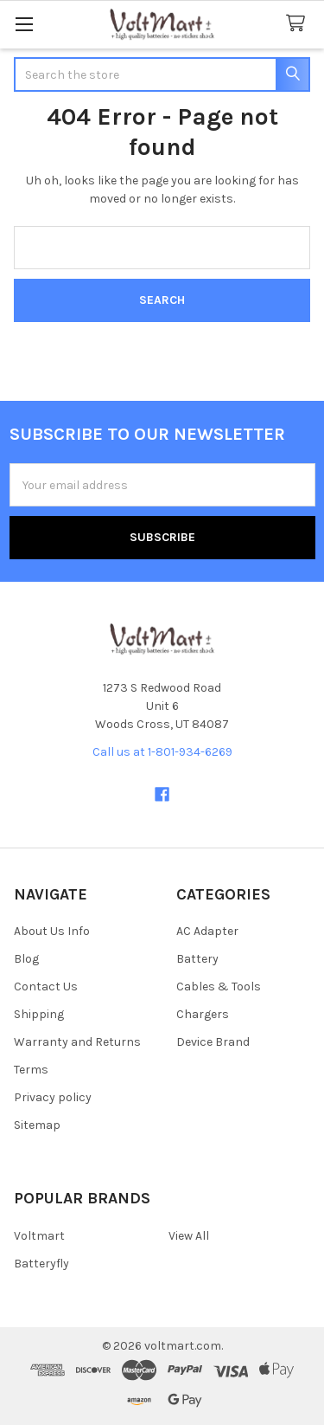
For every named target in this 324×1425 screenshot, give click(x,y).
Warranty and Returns (77, 1042)
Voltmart (39, 1235)
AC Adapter (207, 931)
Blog (26, 958)
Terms (31, 1069)
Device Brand (213, 1042)
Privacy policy (53, 1097)
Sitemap (37, 1125)
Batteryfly (41, 1263)
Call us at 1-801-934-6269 (162, 752)
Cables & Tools (218, 986)
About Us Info (52, 931)
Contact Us (46, 986)
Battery (197, 958)
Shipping (39, 1014)
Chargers (202, 1014)
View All (188, 1235)
